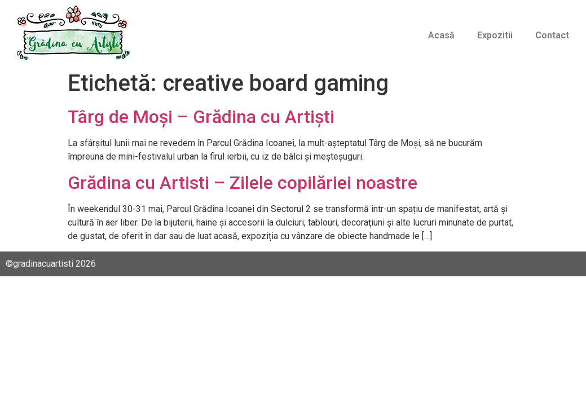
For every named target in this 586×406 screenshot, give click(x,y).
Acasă (441, 35)
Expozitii (495, 35)
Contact (552, 35)
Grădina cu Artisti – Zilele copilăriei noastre (242, 182)
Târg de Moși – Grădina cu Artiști (201, 116)
